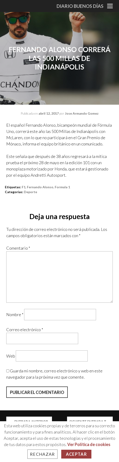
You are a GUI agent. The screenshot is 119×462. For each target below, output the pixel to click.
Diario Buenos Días (80, 6)
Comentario (18, 248)
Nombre (14, 314)
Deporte (30, 192)
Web (10, 355)
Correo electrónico (24, 329)
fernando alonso (40, 187)
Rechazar (42, 454)
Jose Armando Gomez (82, 113)
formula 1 (62, 187)
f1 (24, 187)
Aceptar (76, 454)
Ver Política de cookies (88, 444)
